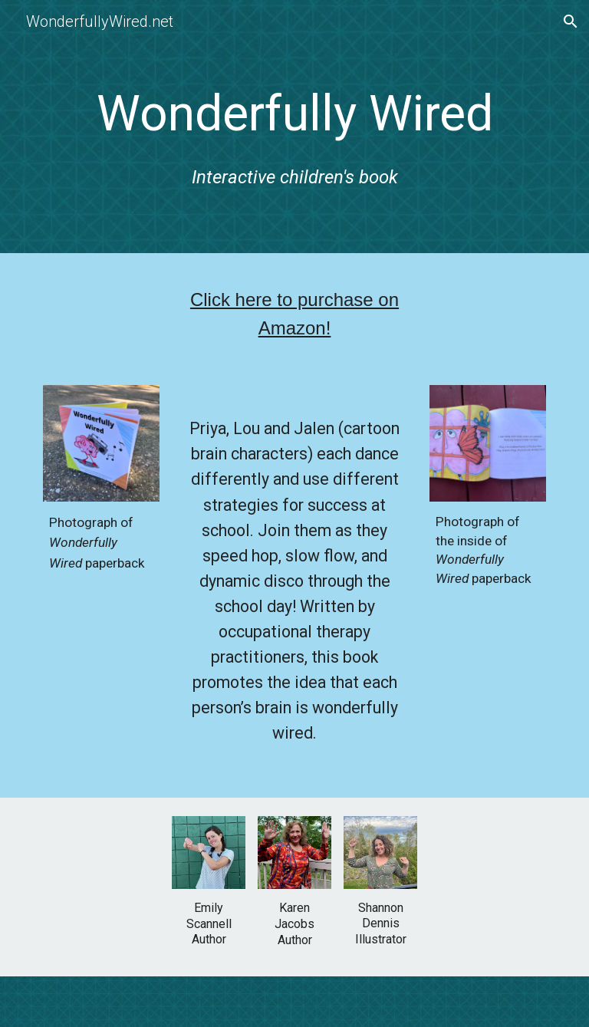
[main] (294, 130)
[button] (570, 21)
